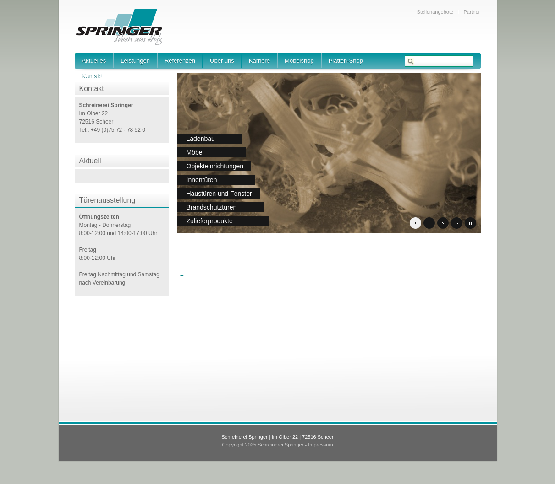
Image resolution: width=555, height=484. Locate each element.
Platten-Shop (346, 60)
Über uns (222, 60)
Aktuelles (94, 60)
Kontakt (92, 75)
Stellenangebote (435, 12)
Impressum (320, 444)
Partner (471, 12)
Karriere (259, 60)
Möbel (195, 152)
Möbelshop (299, 60)
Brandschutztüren (212, 207)
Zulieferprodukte (210, 221)
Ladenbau (201, 138)
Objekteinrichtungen (215, 166)
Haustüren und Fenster (219, 193)
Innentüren (202, 179)
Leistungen (135, 60)
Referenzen (180, 60)
